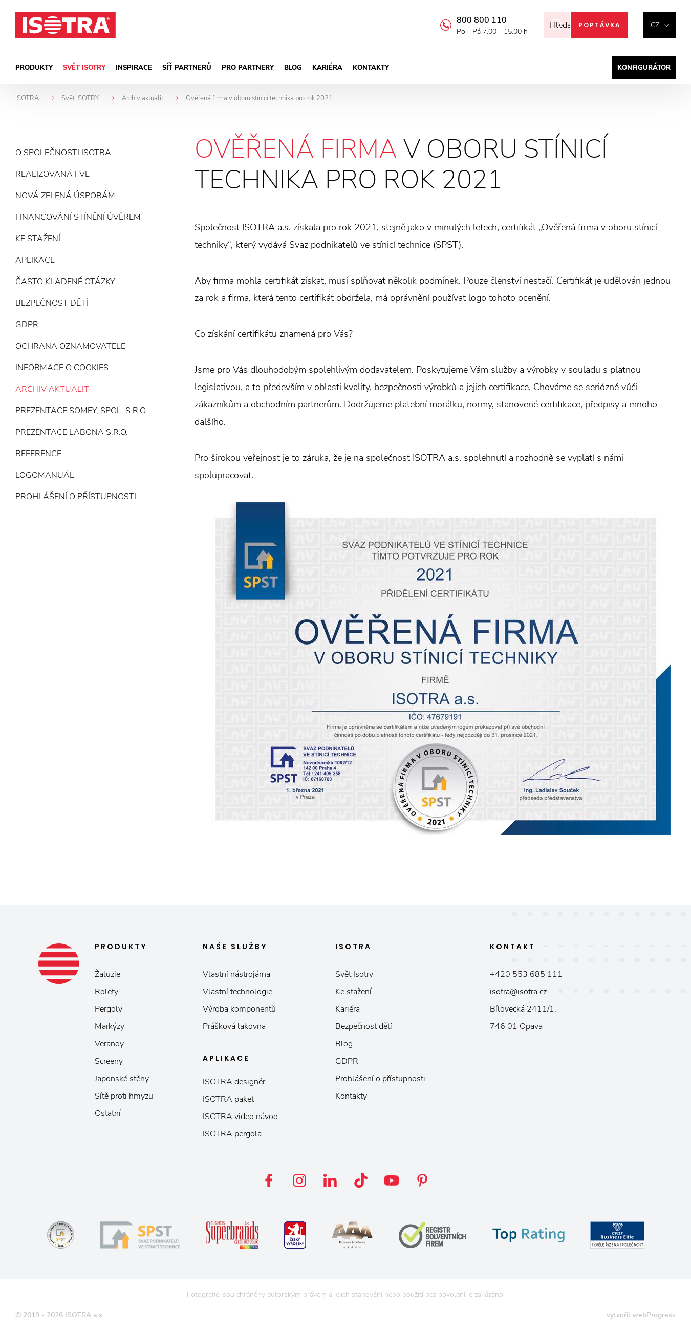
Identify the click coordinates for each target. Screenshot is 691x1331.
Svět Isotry (354, 974)
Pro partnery (248, 67)
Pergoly (108, 1009)
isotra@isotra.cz (518, 991)
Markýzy (109, 1026)
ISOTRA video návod (240, 1116)
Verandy (109, 1043)
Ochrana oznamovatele (70, 346)
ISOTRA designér (234, 1081)
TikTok (361, 1180)
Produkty (34, 67)
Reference (38, 453)
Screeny (109, 1061)
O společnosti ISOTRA (63, 152)
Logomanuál (44, 475)
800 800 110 (468, 20)
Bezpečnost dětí (51, 303)
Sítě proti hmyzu (124, 1096)
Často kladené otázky (65, 281)
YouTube (391, 1180)
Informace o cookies (62, 367)
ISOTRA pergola (232, 1134)
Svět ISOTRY (84, 67)
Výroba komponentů (239, 1009)
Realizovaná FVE (52, 174)
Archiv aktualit (52, 389)
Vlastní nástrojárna (236, 974)
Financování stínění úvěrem (78, 217)
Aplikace (35, 260)
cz (655, 25)
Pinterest (422, 1180)
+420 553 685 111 (526, 974)
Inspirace (134, 67)
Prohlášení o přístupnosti (75, 496)
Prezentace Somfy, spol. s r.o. (81, 410)
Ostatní (108, 1113)
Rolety (106, 991)
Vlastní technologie (237, 991)
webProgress (654, 1315)
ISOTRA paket (228, 1099)
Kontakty (371, 67)
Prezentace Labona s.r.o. (71, 432)
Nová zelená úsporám (65, 195)
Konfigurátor (644, 67)
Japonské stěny (122, 1078)
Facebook (268, 1180)
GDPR (26, 324)
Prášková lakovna (234, 1026)
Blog (293, 67)
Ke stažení (37, 238)
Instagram (299, 1180)
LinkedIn (330, 1180)
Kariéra (327, 67)
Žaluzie (107, 974)
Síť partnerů (186, 67)
